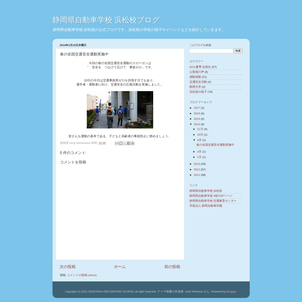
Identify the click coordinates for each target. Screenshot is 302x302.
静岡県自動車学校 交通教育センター (213, 200)
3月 (199, 151)
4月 (199, 140)
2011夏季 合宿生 (200, 66)
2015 (197, 118)
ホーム (120, 266)
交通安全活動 (198, 81)
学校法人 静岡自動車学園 (206, 205)
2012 (197, 169)
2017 (197, 107)
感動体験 (195, 76)
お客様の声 (197, 71)
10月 (200, 134)
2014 (197, 124)
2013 (197, 163)
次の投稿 (68, 266)
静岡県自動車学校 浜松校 (206, 190)
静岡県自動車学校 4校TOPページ (211, 195)
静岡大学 (195, 86)
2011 (197, 174)
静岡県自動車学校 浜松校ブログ (106, 20)
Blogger (231, 291)
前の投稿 (172, 266)
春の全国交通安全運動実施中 (215, 144)
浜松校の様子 (198, 91)
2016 (197, 113)
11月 (200, 129)
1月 (199, 157)
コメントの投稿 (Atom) (82, 275)
